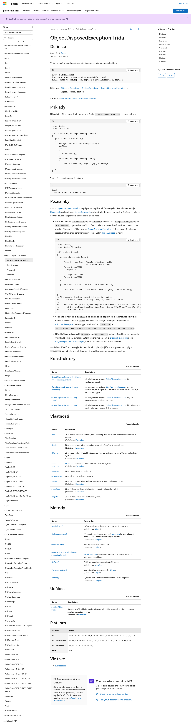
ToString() (55, 577)
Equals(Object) (57, 526)
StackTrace (55, 489)
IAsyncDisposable (83, 212)
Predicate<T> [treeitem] (10, 310)
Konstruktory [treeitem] (12, 257)
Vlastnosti (163, 48)
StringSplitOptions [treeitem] (12, 402)
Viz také (162, 61)
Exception (74, 88)
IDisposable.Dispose (64, 324)
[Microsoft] (5, 3)
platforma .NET (65, 29)
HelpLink (54, 445)
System (64, 53)
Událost (162, 54)
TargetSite (55, 496)
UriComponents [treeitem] (11, 575)
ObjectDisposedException (68, 208)
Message (55, 471)
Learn (53, 29)
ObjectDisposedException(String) (64, 405)
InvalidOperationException (113, 88)
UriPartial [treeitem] (9, 609)
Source (54, 481)
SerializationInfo (90, 554)
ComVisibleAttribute (87, 98)
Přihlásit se (183, 3)
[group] (98, 277)
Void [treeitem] (7, 698)
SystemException (90, 88)
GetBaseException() (59, 534)
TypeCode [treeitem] (9, 508)
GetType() (55, 562)
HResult (54, 453)
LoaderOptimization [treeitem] (13, 123)
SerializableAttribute (68, 98)
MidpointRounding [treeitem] (12, 157)
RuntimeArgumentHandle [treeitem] (15, 339)
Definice (162, 34)
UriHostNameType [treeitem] (12, 589)
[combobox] (18, 32)
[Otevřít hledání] (175, 3)
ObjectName (56, 476)
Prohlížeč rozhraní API (84, 29)
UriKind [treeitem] (8, 599)
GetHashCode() (57, 544)
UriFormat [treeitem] (9, 580)
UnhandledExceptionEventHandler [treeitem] (19, 560)
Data (53, 434)
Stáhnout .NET (180, 10)
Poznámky (163, 41)
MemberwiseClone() (59, 570)
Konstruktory (164, 44)
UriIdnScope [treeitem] (10, 594)
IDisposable (55, 212)
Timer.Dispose (108, 232)
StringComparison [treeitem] (12, 392)
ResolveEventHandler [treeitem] (13, 334)
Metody (162, 51)
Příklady (162, 37)
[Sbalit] (32, 27)
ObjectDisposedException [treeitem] (17, 253)
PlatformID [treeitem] (9, 301)
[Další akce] (138, 29)
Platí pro (162, 58)
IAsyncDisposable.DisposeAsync (69, 341)
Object (64, 88)
